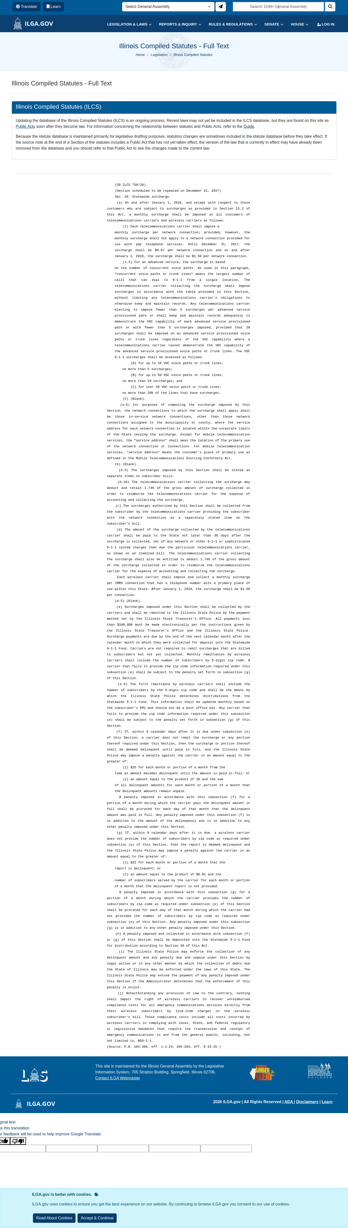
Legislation (159, 55)
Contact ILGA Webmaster (117, 1078)
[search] (278, 6)
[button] (126, 24)
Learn (327, 1102)
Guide (248, 126)
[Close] (97, 1218)
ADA (289, 1102)
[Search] (330, 6)
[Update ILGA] (220, 6)
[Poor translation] (18, 1141)
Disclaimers (307, 1102)
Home (140, 55)
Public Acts (25, 126)
